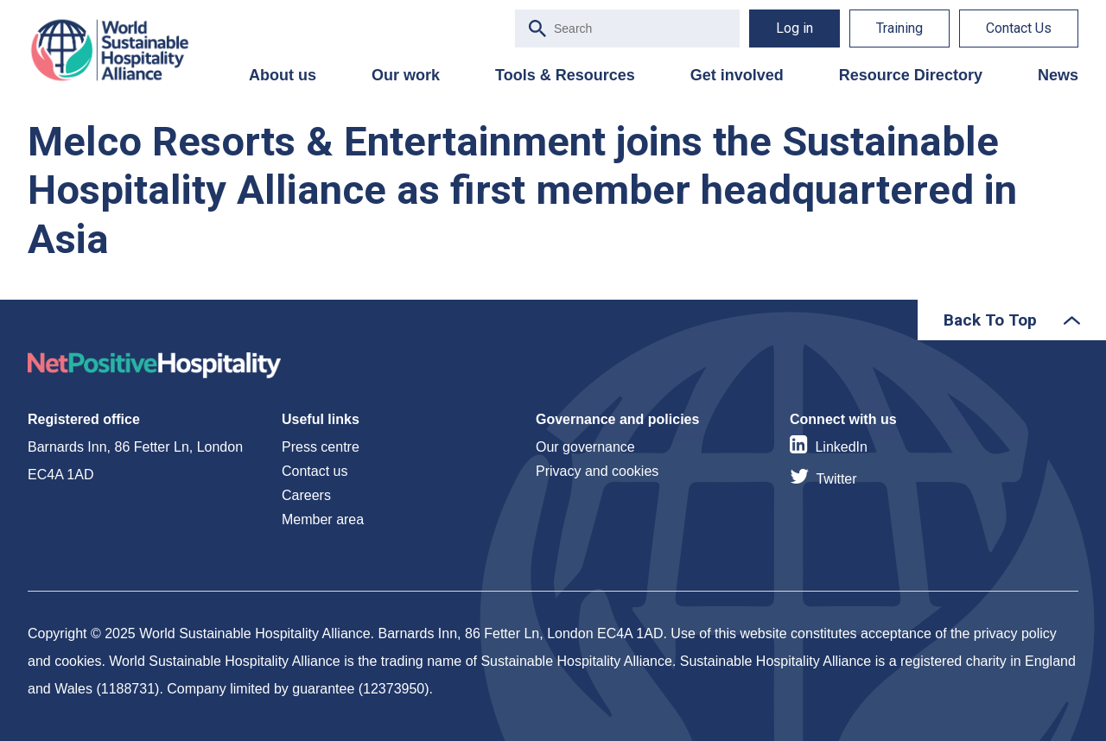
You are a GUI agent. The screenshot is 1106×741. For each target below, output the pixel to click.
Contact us (314, 471)
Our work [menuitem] (406, 75)
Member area (323, 519)
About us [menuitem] (282, 75)
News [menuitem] (1058, 75)
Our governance (585, 447)
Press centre (320, 447)
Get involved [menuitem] (737, 75)
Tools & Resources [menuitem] (565, 75)
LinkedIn (841, 447)
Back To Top (990, 320)
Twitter (836, 479)
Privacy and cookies (597, 471)
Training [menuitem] (899, 28)
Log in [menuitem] (794, 28)
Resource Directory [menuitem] (910, 75)
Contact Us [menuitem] (1019, 28)
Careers (306, 495)
